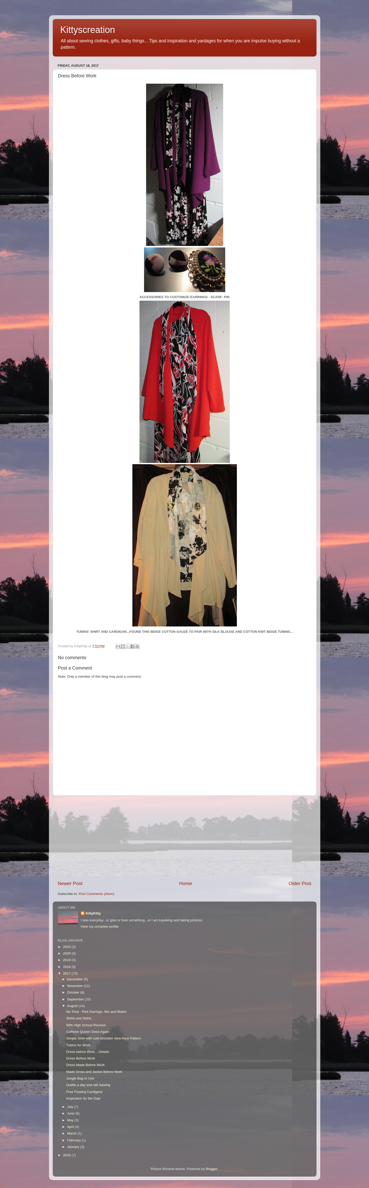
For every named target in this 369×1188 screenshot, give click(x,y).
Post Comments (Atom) (96, 894)
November (75, 986)
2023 (67, 947)
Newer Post (70, 883)
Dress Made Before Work (85, 1065)
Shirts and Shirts (78, 1018)
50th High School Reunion (86, 1025)
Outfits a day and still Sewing (88, 1085)
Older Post (300, 883)
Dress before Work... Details (87, 1052)
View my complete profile (100, 926)
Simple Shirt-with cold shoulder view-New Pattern (103, 1038)
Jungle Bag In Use (80, 1078)
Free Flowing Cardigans (84, 1092)
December (75, 979)
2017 (67, 973)
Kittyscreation (87, 30)
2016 (67, 1155)
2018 (67, 967)
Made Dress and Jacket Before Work (94, 1072)
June (71, 1113)
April (71, 1127)
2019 (67, 960)
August (73, 1006)
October (73, 992)
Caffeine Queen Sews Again (87, 1032)
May (71, 1120)
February (74, 1140)
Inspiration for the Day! (83, 1098)
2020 (67, 953)
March (72, 1133)
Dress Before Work (80, 1058)
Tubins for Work (78, 1045)
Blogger (212, 1169)
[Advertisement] (184, 837)
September (76, 999)
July (70, 1107)
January (73, 1147)
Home (185, 883)
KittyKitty (93, 913)
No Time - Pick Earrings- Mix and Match (96, 1012)
